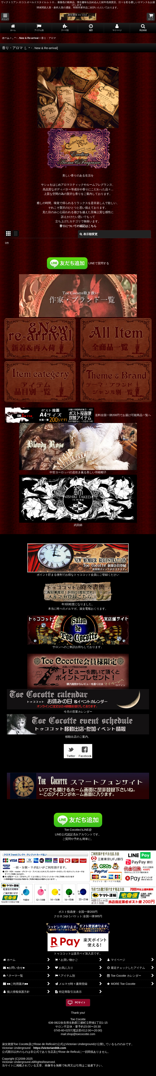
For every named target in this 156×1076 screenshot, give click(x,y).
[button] (5, 17)
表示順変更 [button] (89, 234)
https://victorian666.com (49, 1048)
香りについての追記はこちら (78, 226)
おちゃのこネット (71, 1073)
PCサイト (80, 1002)
